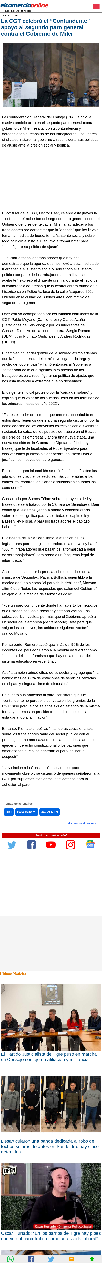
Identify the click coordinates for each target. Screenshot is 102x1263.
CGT (9, 812)
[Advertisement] (49, 179)
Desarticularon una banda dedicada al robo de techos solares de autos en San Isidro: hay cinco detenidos (50, 1146)
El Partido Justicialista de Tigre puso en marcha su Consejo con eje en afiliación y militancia (49, 1057)
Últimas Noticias (13, 974)
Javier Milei (49, 812)
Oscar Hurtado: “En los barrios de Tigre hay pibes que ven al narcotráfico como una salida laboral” (51, 1236)
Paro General (26, 812)
